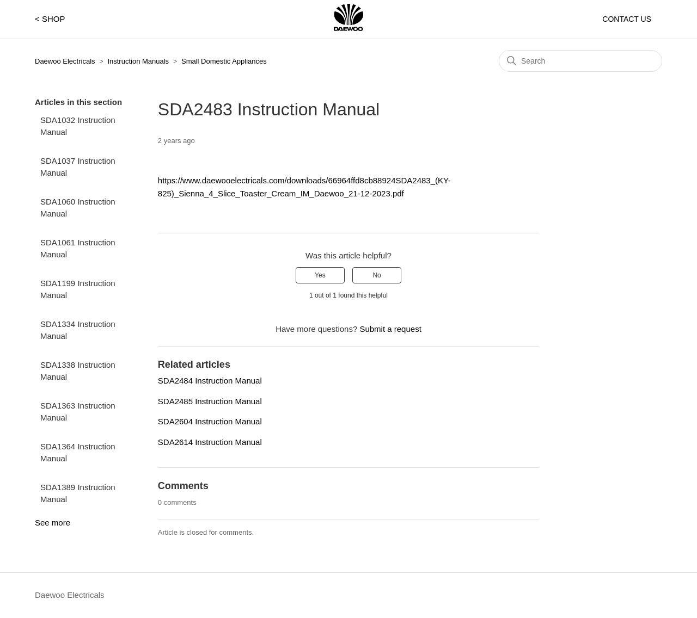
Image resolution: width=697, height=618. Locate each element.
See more (52, 522)
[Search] (580, 61)
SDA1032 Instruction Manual (77, 126)
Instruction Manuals (138, 61)
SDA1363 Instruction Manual (77, 412)
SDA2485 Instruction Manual (210, 401)
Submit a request (390, 328)
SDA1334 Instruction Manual (77, 330)
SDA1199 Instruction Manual (77, 289)
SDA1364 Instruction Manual (77, 453)
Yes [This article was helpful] (320, 275)
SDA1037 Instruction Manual (77, 167)
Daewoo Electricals (65, 61)
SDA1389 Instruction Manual (77, 493)
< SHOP (50, 18)
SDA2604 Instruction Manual (210, 421)
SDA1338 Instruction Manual (77, 371)
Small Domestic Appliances (224, 61)
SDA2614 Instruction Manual (210, 442)
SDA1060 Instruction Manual (77, 208)
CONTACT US (626, 19)
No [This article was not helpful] (376, 275)
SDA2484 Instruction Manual (210, 380)
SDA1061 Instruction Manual (77, 248)
